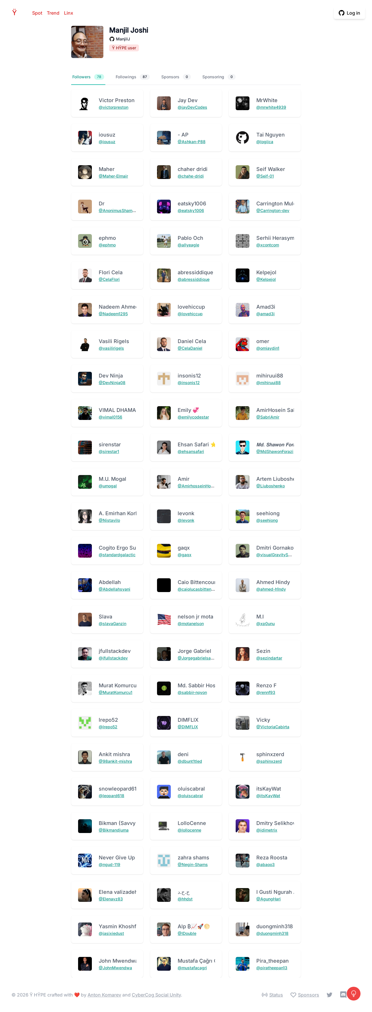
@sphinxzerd (269, 761)
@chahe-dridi (191, 176)
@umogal (108, 485)
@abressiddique (194, 279)
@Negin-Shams (193, 864)
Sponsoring (219, 77)
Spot (37, 13)
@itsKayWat (268, 795)
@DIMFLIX (188, 726)
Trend (53, 13)
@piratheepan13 (271, 967)
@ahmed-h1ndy (271, 589)
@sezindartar (269, 657)
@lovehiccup (190, 313)
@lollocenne (189, 830)
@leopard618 (111, 795)
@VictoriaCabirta (272, 726)
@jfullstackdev (113, 657)
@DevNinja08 (112, 382)
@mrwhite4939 (271, 107)
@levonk (186, 520)
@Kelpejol (266, 279)
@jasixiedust (111, 933)
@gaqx (184, 554)
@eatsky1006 (191, 210)
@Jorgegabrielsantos (198, 657)
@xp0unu (265, 623)
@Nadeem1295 (113, 313)
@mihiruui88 (268, 382)
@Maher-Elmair (113, 176)
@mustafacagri (192, 967)
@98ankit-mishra (115, 761)
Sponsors (176, 77)
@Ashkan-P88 (192, 141)
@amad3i (265, 313)
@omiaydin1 (267, 348)
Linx (68, 13)
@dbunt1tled (190, 761)
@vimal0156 (110, 416)
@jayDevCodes (192, 107)
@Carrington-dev (272, 210)
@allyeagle (188, 244)
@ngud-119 (109, 864)
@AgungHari (268, 898)
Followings (133, 77)
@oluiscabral (190, 795)
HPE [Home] (16, 13)
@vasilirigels (111, 348)
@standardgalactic (117, 554)
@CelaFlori (109, 279)
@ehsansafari (191, 451)
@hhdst (185, 898)
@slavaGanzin (112, 623)
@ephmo (107, 244)
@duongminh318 (272, 933)
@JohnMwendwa (115, 967)
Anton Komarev (104, 995)
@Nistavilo (109, 520)
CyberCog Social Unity (156, 995)
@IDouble (187, 933)
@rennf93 (265, 692)
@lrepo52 (108, 726)
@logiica (264, 141)
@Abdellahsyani (114, 589)
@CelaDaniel (190, 348)
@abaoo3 (265, 864)
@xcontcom (267, 244)
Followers (88, 77)
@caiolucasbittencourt (199, 589)
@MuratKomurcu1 (115, 692)
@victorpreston (113, 107)
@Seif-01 (265, 176)
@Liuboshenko (270, 485)
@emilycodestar (193, 416)
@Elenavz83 (111, 898)
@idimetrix (266, 830)
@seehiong (267, 520)
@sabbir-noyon (192, 692)
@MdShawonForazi (274, 451)
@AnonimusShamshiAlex (123, 210)
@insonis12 (189, 382)
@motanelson (191, 623)
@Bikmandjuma (114, 830)
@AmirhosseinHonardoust (203, 485)
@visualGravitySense (276, 554)
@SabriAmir (267, 416)
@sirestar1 (109, 451)
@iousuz (107, 141)
